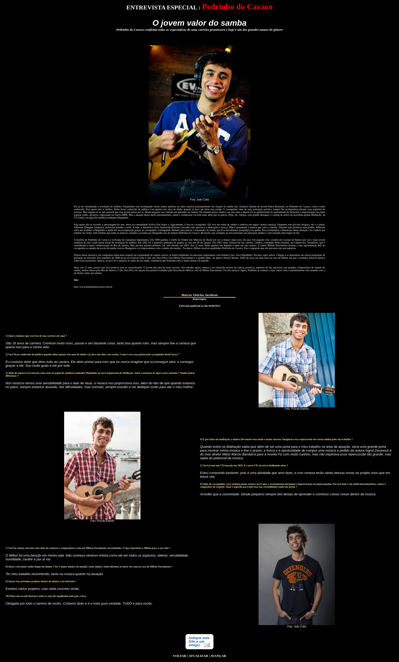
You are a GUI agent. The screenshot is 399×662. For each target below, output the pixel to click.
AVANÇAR (218, 656)
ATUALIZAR (198, 656)
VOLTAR (179, 656)
